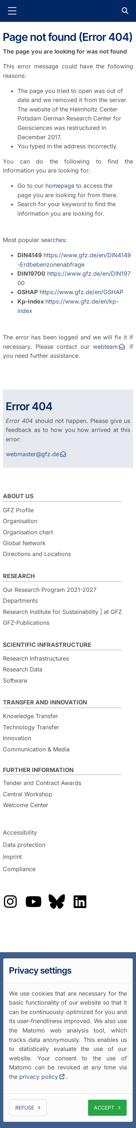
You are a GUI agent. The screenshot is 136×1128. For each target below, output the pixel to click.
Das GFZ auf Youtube (33, 901)
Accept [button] (104, 1107)
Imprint (12, 856)
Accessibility (20, 832)
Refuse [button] (24, 1107)
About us (18, 496)
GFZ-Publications (26, 622)
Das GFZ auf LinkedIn (80, 901)
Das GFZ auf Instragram (10, 901)
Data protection (24, 844)
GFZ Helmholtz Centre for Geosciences (68, 11)
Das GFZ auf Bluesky (56, 901)
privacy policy (38, 1076)
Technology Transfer (31, 727)
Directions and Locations (37, 553)
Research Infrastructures (36, 658)
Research (19, 576)
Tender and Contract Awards (42, 782)
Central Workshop (27, 794)
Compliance (19, 869)
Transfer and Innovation (45, 702)
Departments (20, 600)
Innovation (17, 738)
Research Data (22, 669)
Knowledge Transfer (30, 716)
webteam (105, 346)
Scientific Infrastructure (47, 644)
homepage (59, 185)
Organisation (20, 521)
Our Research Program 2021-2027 (49, 589)
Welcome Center (25, 805)
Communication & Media (36, 749)
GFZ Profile (18, 510)
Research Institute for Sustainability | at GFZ (62, 611)
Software (15, 680)
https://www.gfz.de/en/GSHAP (81, 292)
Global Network (24, 543)
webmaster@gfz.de (32, 454)
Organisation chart (28, 532)
